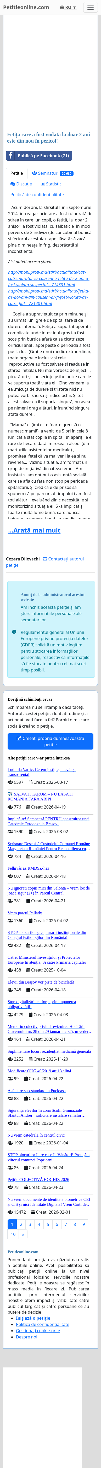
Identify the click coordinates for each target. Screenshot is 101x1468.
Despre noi (26, 1337)
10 (13, 1234)
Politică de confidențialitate (37, 194)
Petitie (16, 173)
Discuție (21, 184)
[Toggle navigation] (90, 7)
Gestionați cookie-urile (38, 1331)
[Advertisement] (50, 73)
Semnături (53, 173)
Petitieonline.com (26, 7)
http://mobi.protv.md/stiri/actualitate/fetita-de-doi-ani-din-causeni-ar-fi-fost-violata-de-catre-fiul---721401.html (48, 297)
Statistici (52, 184)
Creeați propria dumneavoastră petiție (50, 741)
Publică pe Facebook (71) (37, 155)
